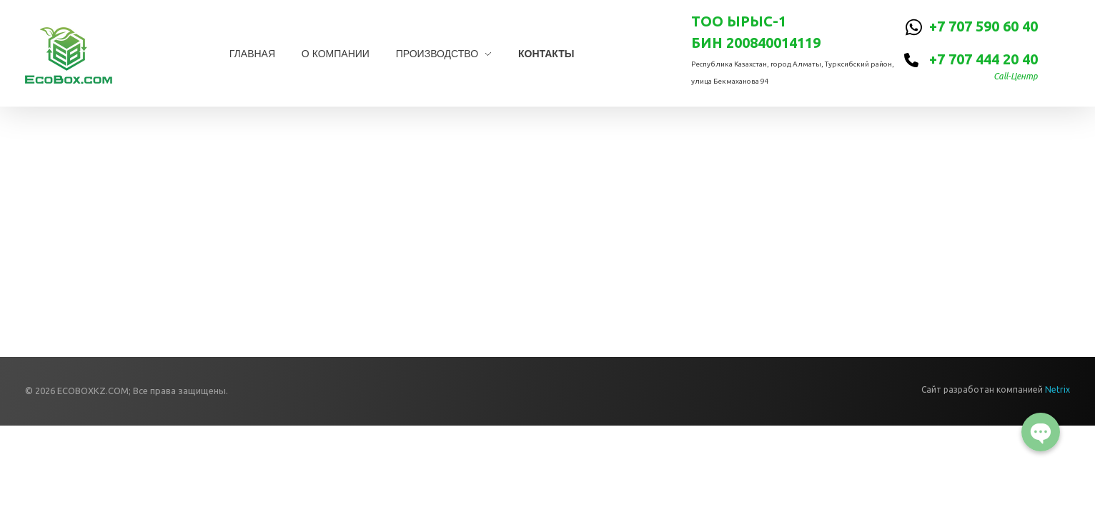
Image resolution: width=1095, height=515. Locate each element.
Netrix (1057, 389)
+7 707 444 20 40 (983, 59)
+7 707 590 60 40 (983, 26)
